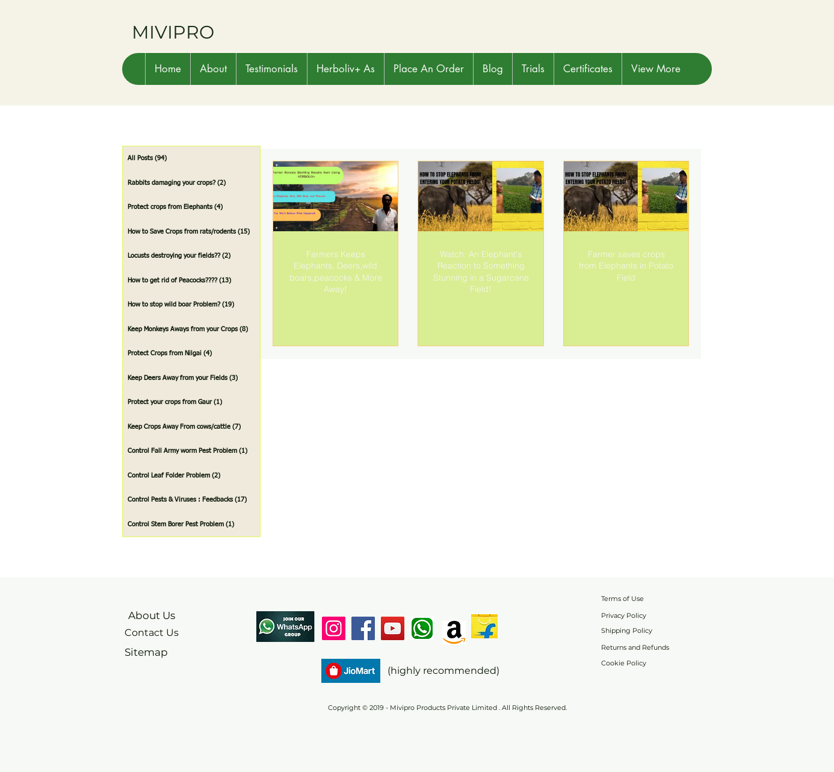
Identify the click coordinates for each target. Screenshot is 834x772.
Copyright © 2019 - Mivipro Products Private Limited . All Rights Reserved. (447, 707)
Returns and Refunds (635, 647)
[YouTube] (392, 628)
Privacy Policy (623, 615)
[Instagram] (333, 628)
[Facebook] (363, 628)
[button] (213, 69)
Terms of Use (622, 598)
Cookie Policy (623, 663)
